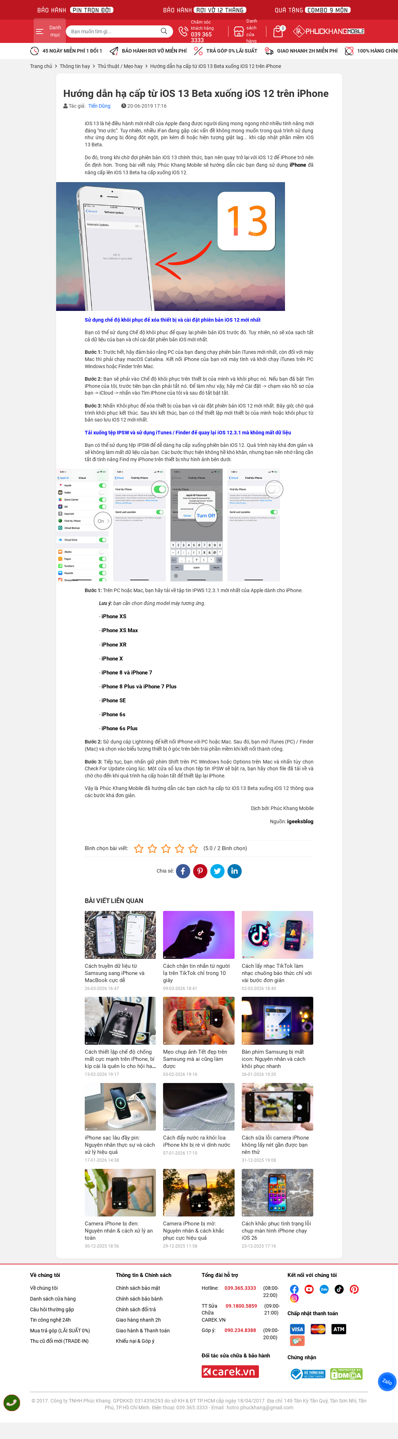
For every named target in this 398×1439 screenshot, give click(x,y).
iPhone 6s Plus (120, 728)
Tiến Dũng (99, 106)
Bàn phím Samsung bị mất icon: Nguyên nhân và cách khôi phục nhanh (273, 1059)
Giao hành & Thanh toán (143, 1330)
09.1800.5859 (241, 1306)
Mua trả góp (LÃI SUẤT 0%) (60, 1330)
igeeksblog (300, 821)
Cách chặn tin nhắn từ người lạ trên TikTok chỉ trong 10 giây (196, 973)
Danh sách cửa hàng (53, 1299)
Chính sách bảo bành (139, 1299)
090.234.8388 (240, 1330)
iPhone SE (114, 700)
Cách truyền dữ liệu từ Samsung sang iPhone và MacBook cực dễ (114, 973)
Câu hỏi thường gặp (52, 1309)
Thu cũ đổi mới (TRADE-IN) (59, 1341)
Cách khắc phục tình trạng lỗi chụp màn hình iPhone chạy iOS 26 (276, 1230)
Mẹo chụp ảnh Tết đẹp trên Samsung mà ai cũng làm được (195, 1059)
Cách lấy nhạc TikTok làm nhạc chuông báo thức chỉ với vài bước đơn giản (277, 973)
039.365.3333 (240, 1288)
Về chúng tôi (44, 1288)
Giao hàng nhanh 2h (138, 1320)
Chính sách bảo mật (138, 1288)
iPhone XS (114, 616)
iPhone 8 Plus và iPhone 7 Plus (139, 686)
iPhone (298, 165)
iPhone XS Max (120, 630)
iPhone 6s (114, 714)
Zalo (387, 1382)
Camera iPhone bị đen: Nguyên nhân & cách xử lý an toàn (119, 1230)
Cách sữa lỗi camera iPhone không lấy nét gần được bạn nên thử (275, 1145)
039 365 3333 (276, 37)
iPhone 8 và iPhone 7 (127, 672)
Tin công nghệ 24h (50, 1320)
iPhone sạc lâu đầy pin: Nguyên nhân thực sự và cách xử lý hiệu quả (120, 1145)
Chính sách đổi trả (136, 1309)
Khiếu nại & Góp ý (135, 1341)
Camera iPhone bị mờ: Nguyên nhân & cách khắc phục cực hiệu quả (193, 1230)
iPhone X (112, 658)
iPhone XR (114, 645)
